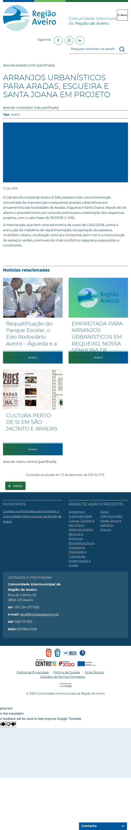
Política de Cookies (66, 672)
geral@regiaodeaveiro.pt (39, 614)
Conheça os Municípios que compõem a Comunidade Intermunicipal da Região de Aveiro (32, 516)
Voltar (18, 486)
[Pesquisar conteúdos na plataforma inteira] (123, 49)
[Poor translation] (11, 724)
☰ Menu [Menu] (122, 15)
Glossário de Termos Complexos (62, 677)
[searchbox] (98, 49)
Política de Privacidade (33, 672)
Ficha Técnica (94, 672)
